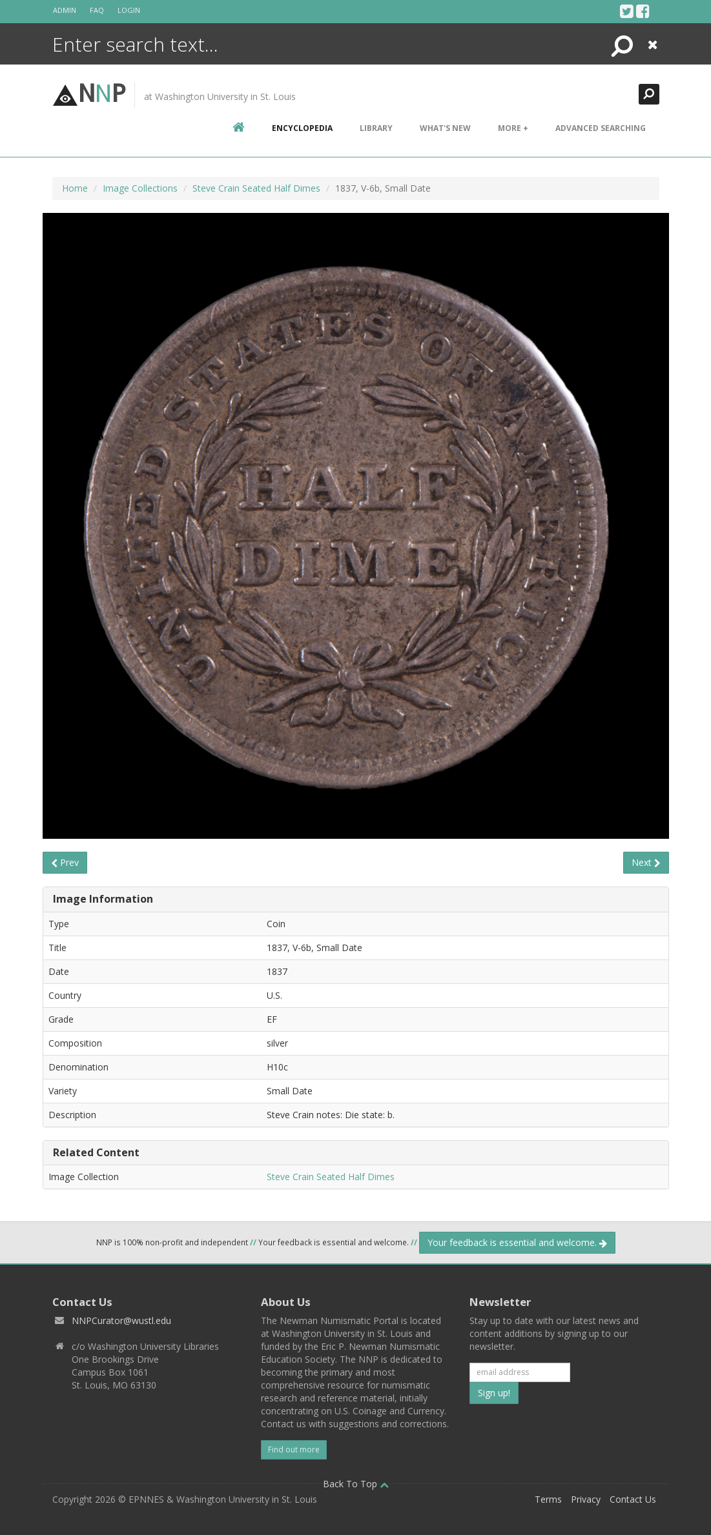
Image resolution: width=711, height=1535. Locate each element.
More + (513, 128)
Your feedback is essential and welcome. (517, 1242)
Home (75, 188)
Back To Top (356, 1484)
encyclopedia (302, 128)
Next (646, 862)
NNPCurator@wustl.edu (121, 1320)
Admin (64, 10)
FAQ (97, 10)
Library (376, 128)
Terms (548, 1499)
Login (129, 10)
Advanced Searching (600, 128)
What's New (445, 128)
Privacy (586, 1499)
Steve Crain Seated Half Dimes (256, 188)
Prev (65, 862)
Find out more (294, 1449)
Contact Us (633, 1499)
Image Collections (140, 188)
